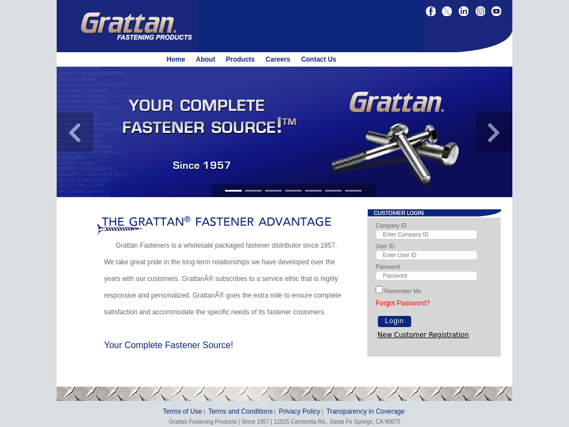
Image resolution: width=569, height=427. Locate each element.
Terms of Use (182, 411)
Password (388, 267)
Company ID (391, 226)
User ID (385, 246)
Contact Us (318, 59)
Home (176, 59)
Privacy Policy (300, 411)
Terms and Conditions (240, 411)
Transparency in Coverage (365, 411)
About (205, 59)
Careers (278, 59)
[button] (75, 132)
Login (394, 321)
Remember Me (403, 291)
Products (240, 59)
